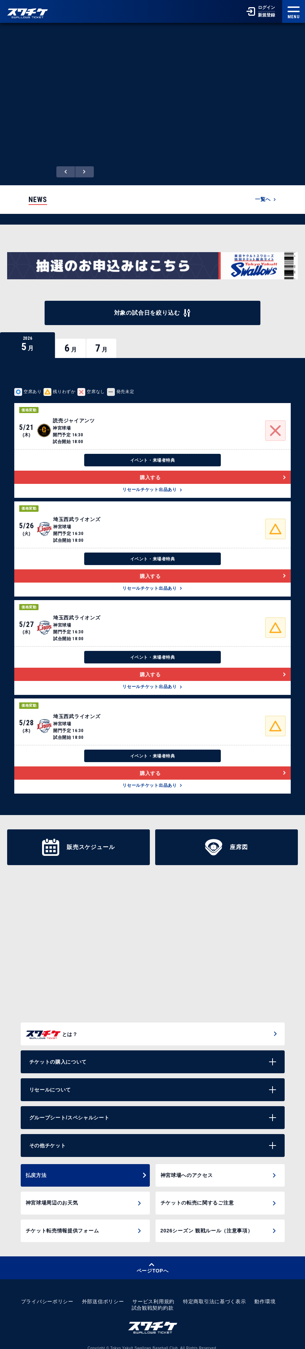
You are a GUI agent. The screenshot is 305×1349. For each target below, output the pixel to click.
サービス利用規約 (153, 1294)
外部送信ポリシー (103, 1294)
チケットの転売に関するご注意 (197, 1195)
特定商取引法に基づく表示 (214, 1294)
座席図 (226, 839)
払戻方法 (86, 1168)
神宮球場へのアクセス (187, 1168)
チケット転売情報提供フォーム (62, 1223)
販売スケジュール (78, 839)
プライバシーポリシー (47, 1294)
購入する (213, 470)
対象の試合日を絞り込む (152, 305)
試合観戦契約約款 (153, 1301)
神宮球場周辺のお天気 (52, 1195)
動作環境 (264, 1294)
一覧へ (265, 191)
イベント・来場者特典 (152, 452)
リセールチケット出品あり (152, 482)
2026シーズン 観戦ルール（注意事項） (207, 1223)
